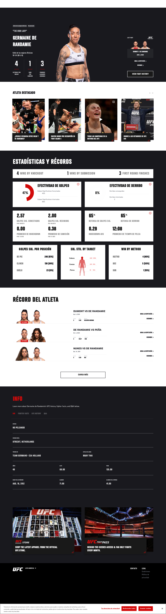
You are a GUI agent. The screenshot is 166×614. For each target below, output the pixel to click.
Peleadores (31, 9)
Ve (138, 9)
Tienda (149, 9)
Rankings (20, 9)
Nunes (77, 349)
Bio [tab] (14, 414)
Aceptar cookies (145, 608)
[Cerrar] (162, 608)
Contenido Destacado (46, 9)
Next (152, 93)
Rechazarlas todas (129, 608)
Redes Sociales (128, 9)
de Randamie (96, 312)
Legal (144, 569)
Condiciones (146, 572)
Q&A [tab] (45, 414)
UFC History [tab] (36, 414)
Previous (150, 93)
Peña (98, 330)
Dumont (78, 312)
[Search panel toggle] (154, 8)
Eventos (10, 9)
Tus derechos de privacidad (110, 608)
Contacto (133, 569)
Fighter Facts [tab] (23, 414)
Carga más (83, 375)
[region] (83, 609)
